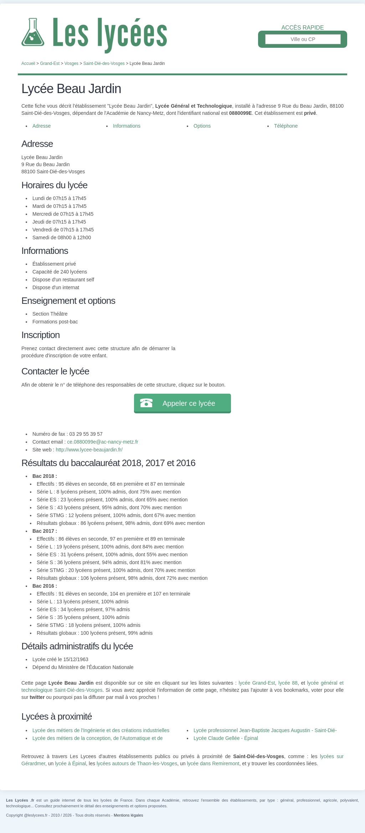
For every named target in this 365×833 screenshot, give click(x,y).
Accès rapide (302, 28)
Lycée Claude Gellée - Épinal (226, 738)
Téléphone (286, 126)
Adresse (41, 126)
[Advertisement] (259, 187)
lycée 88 (288, 683)
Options (202, 126)
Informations (126, 126)
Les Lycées (182, 35)
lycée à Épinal (70, 763)
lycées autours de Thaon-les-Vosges (137, 763)
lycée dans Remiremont (213, 763)
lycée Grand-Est (256, 683)
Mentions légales (128, 815)
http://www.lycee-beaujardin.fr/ (89, 450)
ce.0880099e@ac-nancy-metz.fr (102, 442)
